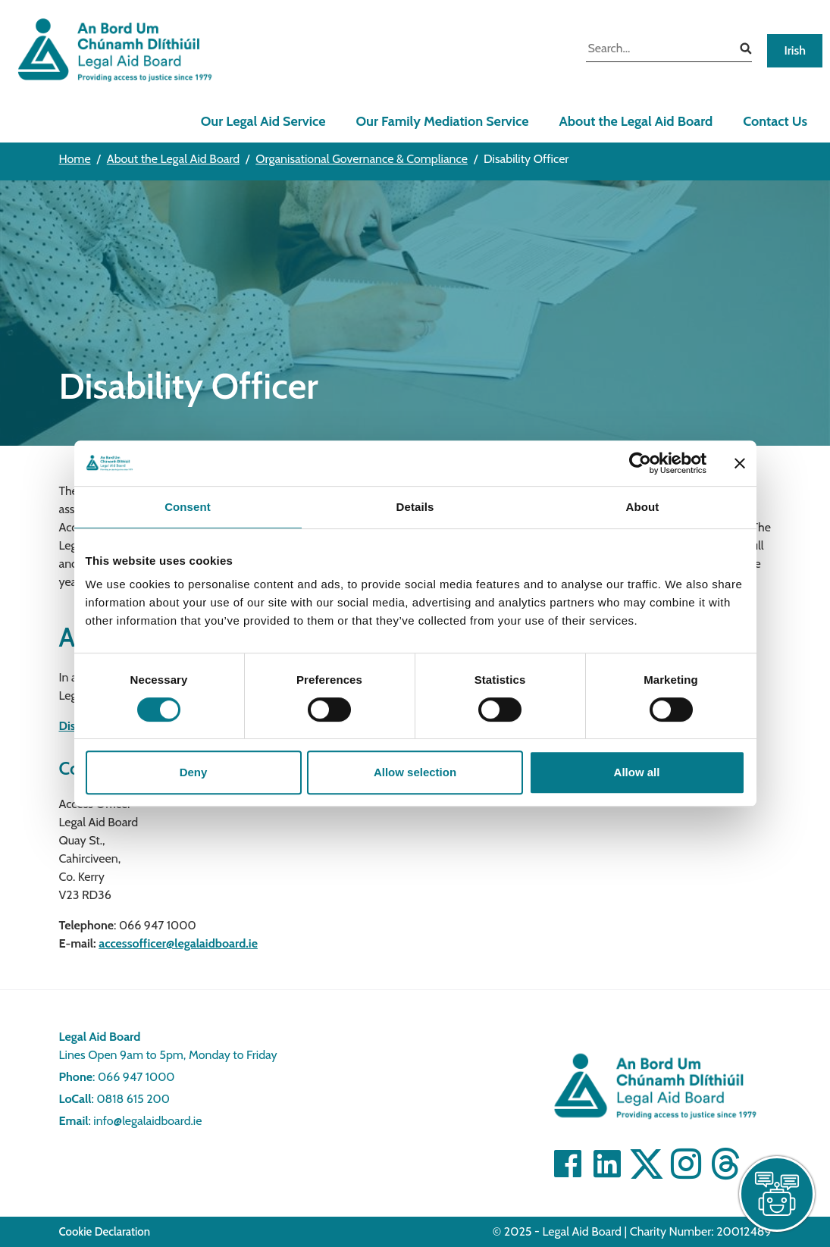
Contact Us (775, 121)
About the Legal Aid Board (636, 121)
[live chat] (777, 1194)
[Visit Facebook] (568, 1163)
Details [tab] (415, 506)
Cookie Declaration (105, 1232)
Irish (795, 50)
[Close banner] (739, 463)
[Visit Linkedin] (607, 1163)
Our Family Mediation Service (441, 121)
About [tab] (642, 506)
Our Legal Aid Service (263, 121)
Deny (194, 772)
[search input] (657, 50)
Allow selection (415, 772)
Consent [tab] (187, 506)
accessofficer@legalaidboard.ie (178, 943)
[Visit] (686, 1163)
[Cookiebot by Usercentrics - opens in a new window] (640, 463)
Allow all (637, 772)
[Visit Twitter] (646, 1163)
